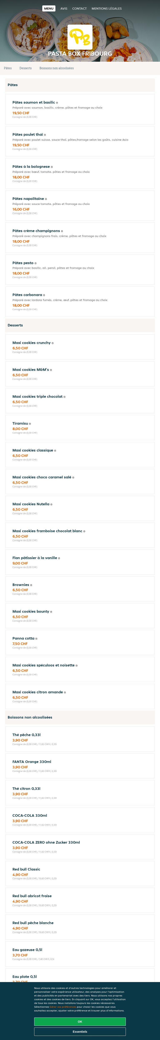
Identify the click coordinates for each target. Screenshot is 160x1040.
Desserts (26, 68)
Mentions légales (107, 8)
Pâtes (8, 68)
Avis (63, 8)
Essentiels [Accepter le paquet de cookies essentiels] (80, 1031)
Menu (49, 8)
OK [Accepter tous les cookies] (80, 1021)
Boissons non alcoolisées (57, 68)
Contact (79, 8)
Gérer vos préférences (63, 1006)
